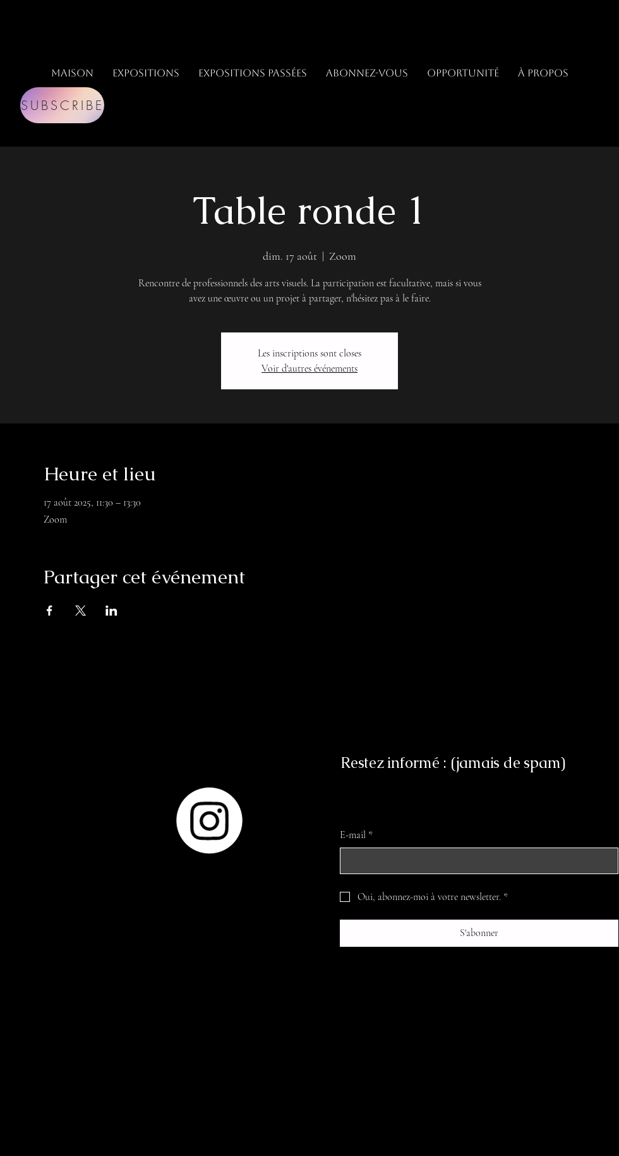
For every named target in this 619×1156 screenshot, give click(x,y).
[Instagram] (209, 820)
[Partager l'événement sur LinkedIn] (111, 610)
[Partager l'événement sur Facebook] (50, 610)
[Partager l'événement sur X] (81, 610)
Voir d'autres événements (309, 368)
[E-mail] (475, 860)
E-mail (356, 835)
